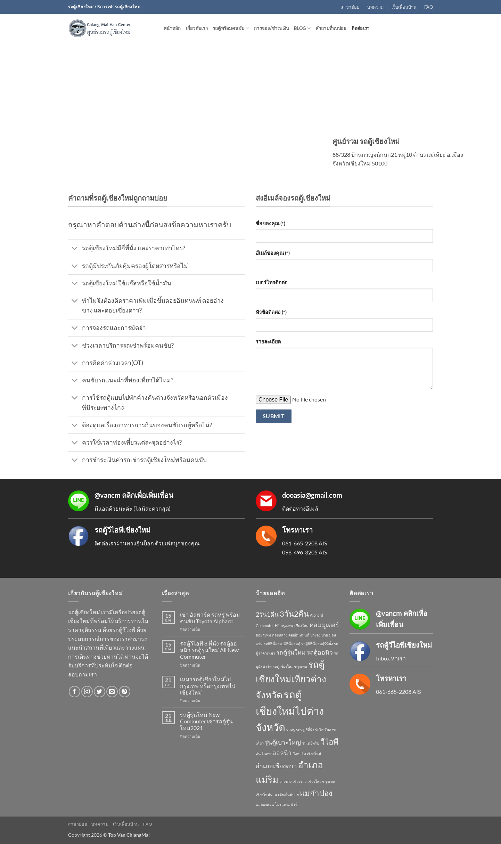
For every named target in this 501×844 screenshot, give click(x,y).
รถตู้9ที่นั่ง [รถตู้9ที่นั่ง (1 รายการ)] (325, 643)
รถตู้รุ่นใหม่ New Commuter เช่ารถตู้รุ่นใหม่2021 (206, 721)
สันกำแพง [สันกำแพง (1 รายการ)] (263, 753)
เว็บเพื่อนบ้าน (404, 7)
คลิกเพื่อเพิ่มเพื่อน (147, 495)
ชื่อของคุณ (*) (270, 223)
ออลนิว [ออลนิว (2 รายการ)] (281, 752)
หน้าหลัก (172, 28)
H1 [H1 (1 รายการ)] (277, 625)
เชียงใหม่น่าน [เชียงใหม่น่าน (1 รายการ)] (266, 794)
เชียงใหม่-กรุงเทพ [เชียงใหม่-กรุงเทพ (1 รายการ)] (321, 781)
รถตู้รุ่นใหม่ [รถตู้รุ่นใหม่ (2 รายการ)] (291, 652)
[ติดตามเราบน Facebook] (74, 691)
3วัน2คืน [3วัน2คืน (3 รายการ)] (294, 613)
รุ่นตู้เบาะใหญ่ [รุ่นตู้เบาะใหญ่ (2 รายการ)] (283, 742)
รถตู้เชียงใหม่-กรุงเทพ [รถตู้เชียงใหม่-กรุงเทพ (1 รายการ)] (290, 666)
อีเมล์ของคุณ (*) (273, 253)
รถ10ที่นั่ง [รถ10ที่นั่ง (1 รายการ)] (285, 643)
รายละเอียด (268, 341)
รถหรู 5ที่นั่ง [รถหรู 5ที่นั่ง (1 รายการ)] (305, 729)
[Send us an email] (112, 691)
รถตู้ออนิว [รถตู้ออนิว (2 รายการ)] (320, 652)
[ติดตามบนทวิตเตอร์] (99, 691)
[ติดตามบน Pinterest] (124, 691)
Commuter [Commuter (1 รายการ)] (265, 625)
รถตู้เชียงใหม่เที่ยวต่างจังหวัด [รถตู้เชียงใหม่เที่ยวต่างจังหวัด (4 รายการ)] (291, 679)
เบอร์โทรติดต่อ (272, 282)
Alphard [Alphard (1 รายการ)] (316, 615)
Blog (302, 28)
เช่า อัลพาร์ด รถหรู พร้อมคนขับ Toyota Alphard (210, 617)
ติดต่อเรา (361, 28)
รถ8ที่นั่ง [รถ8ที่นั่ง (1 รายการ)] (270, 643)
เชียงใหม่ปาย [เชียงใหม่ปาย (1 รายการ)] (288, 794)
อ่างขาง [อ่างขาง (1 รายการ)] (285, 781)
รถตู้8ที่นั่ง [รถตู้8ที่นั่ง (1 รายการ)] (309, 643)
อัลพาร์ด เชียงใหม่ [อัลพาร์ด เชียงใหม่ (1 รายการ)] (307, 753)
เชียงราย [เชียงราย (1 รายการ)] (299, 781)
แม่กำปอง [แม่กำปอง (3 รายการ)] (316, 793)
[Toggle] (75, 249)
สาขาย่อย (350, 7)
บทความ (375, 7)
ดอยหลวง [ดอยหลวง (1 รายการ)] (279, 635)
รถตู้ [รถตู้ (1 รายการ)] (297, 643)
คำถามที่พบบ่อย (331, 28)
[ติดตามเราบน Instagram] (87, 691)
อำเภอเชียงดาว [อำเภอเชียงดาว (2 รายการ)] (276, 766)
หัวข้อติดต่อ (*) (271, 312)
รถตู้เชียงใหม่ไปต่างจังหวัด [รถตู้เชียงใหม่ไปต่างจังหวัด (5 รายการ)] (290, 710)
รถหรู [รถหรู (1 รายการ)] (290, 729)
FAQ (428, 7)
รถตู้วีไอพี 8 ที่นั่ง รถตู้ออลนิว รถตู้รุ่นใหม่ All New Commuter (209, 650)
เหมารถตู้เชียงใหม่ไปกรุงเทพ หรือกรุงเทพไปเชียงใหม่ (207, 686)
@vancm (108, 495)
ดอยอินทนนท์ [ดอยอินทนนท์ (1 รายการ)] (298, 635)
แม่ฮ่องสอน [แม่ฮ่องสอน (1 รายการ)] (265, 804)
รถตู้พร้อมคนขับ (231, 28)
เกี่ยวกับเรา (197, 28)
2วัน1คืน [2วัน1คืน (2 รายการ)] (267, 614)
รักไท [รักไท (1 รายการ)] (319, 729)
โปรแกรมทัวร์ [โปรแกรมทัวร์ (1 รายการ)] (286, 804)
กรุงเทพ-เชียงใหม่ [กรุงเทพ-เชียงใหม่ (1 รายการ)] (295, 625)
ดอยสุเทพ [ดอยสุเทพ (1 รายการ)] (263, 635)
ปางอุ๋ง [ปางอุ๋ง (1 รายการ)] (315, 635)
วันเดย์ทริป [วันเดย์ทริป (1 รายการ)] (310, 743)
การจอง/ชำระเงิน (271, 28)
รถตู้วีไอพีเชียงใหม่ (122, 530)
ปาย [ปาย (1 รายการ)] (324, 635)
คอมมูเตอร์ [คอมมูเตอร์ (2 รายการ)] (324, 624)
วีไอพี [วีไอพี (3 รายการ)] (329, 741)
